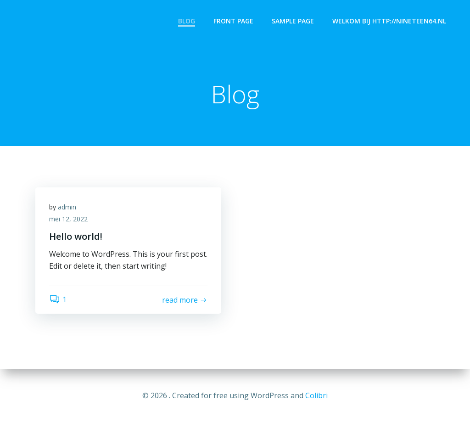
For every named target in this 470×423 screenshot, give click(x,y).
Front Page (233, 21)
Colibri (316, 395)
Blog (186, 21)
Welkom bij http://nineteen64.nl (389, 21)
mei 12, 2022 (68, 218)
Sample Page (293, 21)
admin (67, 207)
